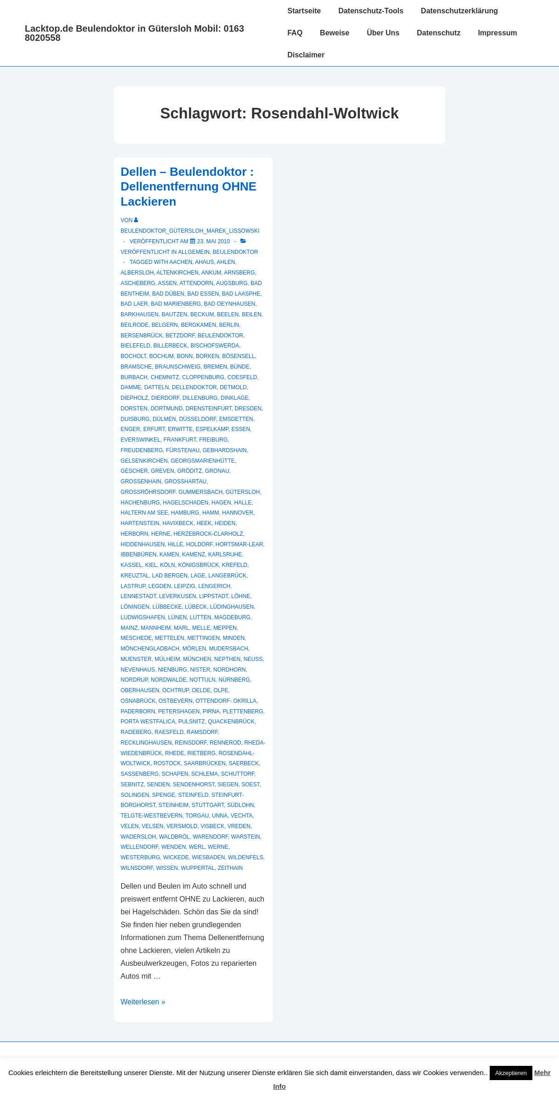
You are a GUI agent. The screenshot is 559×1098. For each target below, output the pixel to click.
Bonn (185, 356)
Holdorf (199, 544)
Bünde (240, 367)
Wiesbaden (208, 857)
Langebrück (227, 575)
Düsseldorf (197, 419)
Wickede (176, 857)
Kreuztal (135, 575)
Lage (197, 575)
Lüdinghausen (232, 607)
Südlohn (240, 805)
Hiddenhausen (143, 544)
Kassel (131, 565)
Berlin (229, 325)
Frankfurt (179, 440)
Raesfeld (169, 732)
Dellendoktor (194, 387)
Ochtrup (175, 690)
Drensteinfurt (209, 408)
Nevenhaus (138, 670)
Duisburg (135, 419)
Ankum (211, 272)
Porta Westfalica (148, 721)
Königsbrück (198, 565)
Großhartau (185, 481)
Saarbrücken (204, 763)
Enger (130, 429)
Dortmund (167, 408)
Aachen (180, 262)
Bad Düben (168, 294)
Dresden (248, 408)
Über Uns (383, 33)
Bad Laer (134, 304)
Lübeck (196, 607)
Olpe (220, 690)
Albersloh (137, 272)
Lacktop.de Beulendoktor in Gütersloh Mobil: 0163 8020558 (134, 33)
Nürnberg (234, 680)
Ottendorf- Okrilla (226, 701)
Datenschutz (438, 33)
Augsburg (232, 283)
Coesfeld (242, 377)
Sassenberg (140, 774)
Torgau (197, 815)
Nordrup (134, 680)
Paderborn (138, 711)
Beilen (252, 314)
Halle (243, 502)
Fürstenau (182, 450)
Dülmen (164, 419)
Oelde (201, 690)
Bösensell (238, 356)
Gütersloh (243, 492)
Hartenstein (140, 523)
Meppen (225, 628)
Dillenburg (200, 398)
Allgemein (194, 252)
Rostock (167, 763)
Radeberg (136, 732)
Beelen (228, 314)
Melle (201, 628)
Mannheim (156, 628)
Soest (250, 784)
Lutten (201, 617)
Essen (240, 429)
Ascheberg (138, 283)
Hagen (221, 502)
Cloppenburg (203, 377)
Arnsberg (239, 272)
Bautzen (174, 314)
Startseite (304, 11)
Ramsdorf (202, 732)
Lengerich (214, 586)
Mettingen (203, 638)
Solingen (135, 795)
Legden (159, 586)
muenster (136, 659)
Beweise (334, 33)
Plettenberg (243, 711)
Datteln (156, 387)
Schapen (175, 774)
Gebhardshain (225, 450)
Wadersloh (138, 837)
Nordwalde (169, 680)
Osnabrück (138, 701)
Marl (181, 628)
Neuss (253, 659)
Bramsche (136, 367)
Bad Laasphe (241, 294)
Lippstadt (213, 596)
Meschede (136, 638)
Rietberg (201, 753)
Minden (234, 638)
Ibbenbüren (139, 554)
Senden (158, 784)
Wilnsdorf (137, 868)
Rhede (174, 753)
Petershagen (179, 711)
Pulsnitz (191, 721)
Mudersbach (228, 648)
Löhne (240, 596)
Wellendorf (139, 847)
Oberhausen (140, 690)
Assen (167, 283)
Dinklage (235, 398)
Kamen (169, 554)
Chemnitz (165, 377)
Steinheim (173, 805)
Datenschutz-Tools (370, 11)
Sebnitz (132, 784)
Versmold (182, 826)
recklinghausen (146, 742)
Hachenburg (140, 502)
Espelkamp (212, 429)
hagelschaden (185, 502)
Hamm (210, 513)
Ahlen (226, 262)
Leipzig (184, 586)
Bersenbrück (141, 335)
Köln (167, 565)
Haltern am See (144, 513)
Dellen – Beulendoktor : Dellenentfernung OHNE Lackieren (189, 186)
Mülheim (167, 659)
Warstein (245, 837)
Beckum (202, 314)
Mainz (129, 628)
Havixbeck (178, 523)
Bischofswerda (214, 345)
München (197, 659)
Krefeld (234, 565)
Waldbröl (174, 837)
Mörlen (194, 648)
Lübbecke (167, 607)
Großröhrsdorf (148, 492)
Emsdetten (236, 419)
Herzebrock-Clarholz (208, 534)
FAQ (294, 33)
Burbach (134, 377)
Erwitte (180, 429)
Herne (160, 534)
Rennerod (225, 742)
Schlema (204, 774)
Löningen (135, 607)
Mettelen (169, 638)
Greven (162, 471)
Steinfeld (193, 795)
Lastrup (133, 586)
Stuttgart (208, 805)
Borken (207, 356)
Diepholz (134, 398)
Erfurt (154, 429)
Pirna (211, 711)
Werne (218, 847)
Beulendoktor (235, 252)
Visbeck (212, 826)
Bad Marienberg (176, 304)
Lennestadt (138, 596)
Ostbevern (175, 701)
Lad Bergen (169, 575)
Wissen (167, 868)
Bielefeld (136, 345)
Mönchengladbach (150, 648)
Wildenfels (245, 857)
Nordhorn (229, 670)
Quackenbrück (231, 721)
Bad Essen (203, 294)
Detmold (233, 387)
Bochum (161, 356)
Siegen (228, 784)
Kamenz (193, 554)
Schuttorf (237, 774)
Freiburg (213, 440)
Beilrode (135, 325)
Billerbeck (170, 345)
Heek (204, 523)
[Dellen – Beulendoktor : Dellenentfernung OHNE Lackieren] (213, 241)
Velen (130, 826)
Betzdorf (180, 335)
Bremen (215, 367)
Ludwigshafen (143, 617)
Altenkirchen (178, 272)
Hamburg (185, 513)
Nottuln (203, 680)
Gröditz (189, 471)
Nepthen (227, 659)
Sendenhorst (194, 784)
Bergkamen (198, 325)
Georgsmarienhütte (203, 461)
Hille (175, 544)
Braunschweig (177, 367)
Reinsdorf (191, 742)
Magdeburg (232, 617)
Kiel (151, 565)
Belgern (164, 325)
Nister (200, 670)
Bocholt (133, 356)
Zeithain (230, 868)
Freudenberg (142, 450)
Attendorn (196, 283)
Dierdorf (165, 398)
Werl (197, 847)
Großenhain (141, 481)
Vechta (241, 815)
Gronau (217, 471)
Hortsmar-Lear (239, 544)
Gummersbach (201, 492)
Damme (131, 387)
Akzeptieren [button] (511, 1073)
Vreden (239, 826)
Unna (220, 815)
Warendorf (210, 837)
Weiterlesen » (143, 1002)
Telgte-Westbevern (152, 815)
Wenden (173, 847)
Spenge (163, 795)
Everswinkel (141, 440)
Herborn (134, 534)
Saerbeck (243, 763)
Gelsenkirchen (144, 461)
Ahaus (204, 262)
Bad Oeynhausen (229, 304)
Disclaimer (305, 55)
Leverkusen (177, 596)
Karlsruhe (225, 554)
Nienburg (172, 670)
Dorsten (134, 408)
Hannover (237, 513)
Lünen (177, 617)
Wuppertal (198, 868)
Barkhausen (140, 314)
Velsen (152, 826)
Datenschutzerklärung (459, 11)
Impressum (497, 33)
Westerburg (140, 857)
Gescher (134, 471)
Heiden (225, 523)
